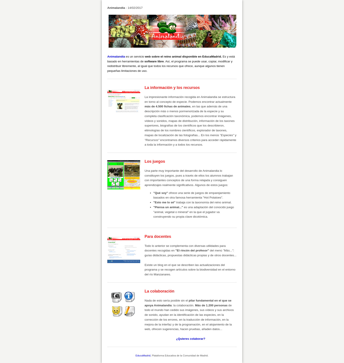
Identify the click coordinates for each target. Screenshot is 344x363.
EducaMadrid (143, 355)
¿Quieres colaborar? (190, 338)
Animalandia (116, 56)
